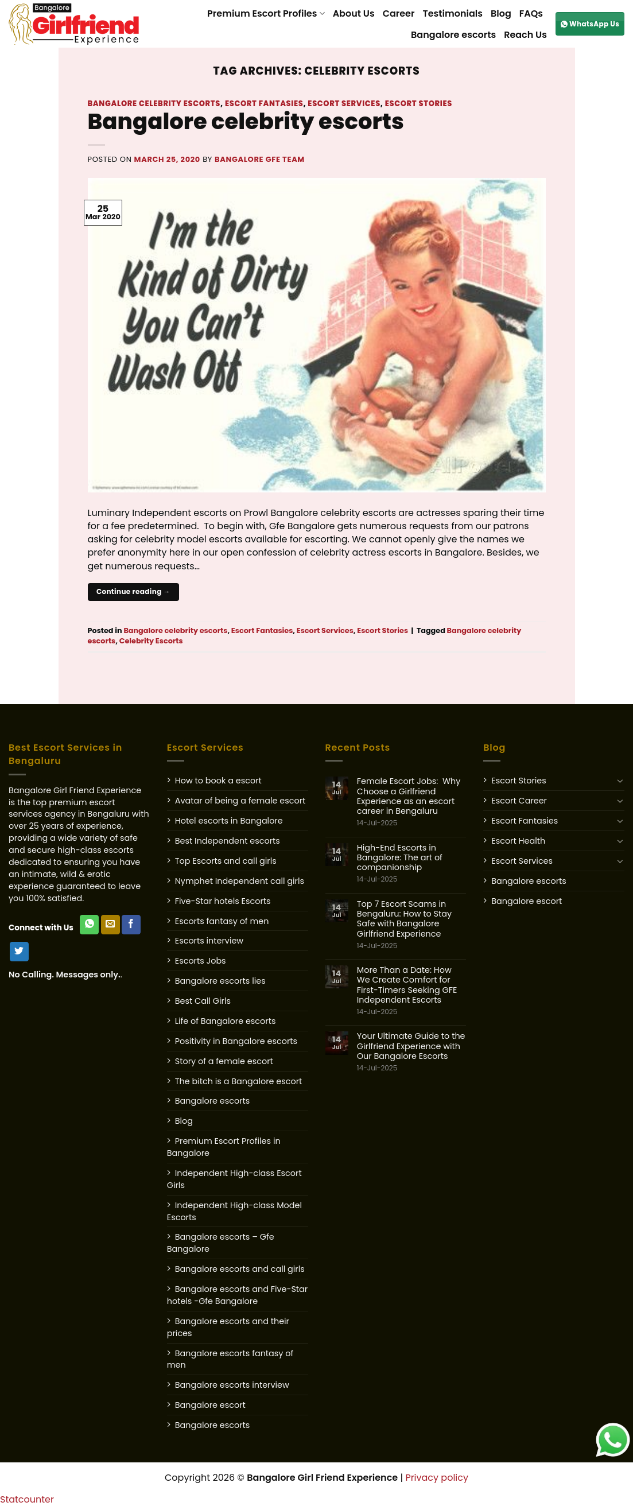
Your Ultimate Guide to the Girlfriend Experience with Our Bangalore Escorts (411, 1051)
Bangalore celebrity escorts (154, 103)
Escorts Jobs (200, 961)
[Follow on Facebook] (131, 924)
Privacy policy (436, 1477)
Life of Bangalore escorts (225, 1021)
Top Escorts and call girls (226, 861)
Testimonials (452, 13)
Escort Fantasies (264, 103)
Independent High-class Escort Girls (234, 1179)
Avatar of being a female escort (240, 800)
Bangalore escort (210, 1405)
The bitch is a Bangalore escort (238, 1081)
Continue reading (133, 591)
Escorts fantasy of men (222, 921)
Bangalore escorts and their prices (228, 1327)
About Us (354, 13)
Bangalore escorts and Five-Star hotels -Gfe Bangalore (237, 1295)
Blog (501, 13)
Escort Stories (418, 103)
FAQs (531, 13)
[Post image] (317, 334)
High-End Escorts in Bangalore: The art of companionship (411, 863)
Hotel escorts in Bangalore (229, 820)
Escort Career (519, 800)
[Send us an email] (110, 924)
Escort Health (518, 841)
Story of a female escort (224, 1061)
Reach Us (525, 34)
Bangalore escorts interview (232, 1385)
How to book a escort (218, 780)
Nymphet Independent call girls (239, 881)
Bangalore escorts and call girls (240, 1269)
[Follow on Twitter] (19, 951)
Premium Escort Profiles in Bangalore (224, 1147)
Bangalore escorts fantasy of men (230, 1359)
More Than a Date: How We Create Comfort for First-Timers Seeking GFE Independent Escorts (411, 990)
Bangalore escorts (453, 34)
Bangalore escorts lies (220, 981)
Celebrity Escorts (151, 641)
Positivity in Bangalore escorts (236, 1041)
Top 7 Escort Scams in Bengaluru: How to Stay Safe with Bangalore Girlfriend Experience (411, 924)
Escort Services (344, 103)
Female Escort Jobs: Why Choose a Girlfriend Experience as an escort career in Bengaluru (411, 802)
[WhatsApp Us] (89, 924)
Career (399, 13)
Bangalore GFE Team (260, 159)
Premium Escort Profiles (266, 13)
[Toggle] (620, 780)
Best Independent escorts (227, 841)
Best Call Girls (203, 1001)
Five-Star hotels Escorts (223, 901)
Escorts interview (209, 940)
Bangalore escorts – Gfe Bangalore (220, 1243)
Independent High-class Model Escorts (234, 1211)
